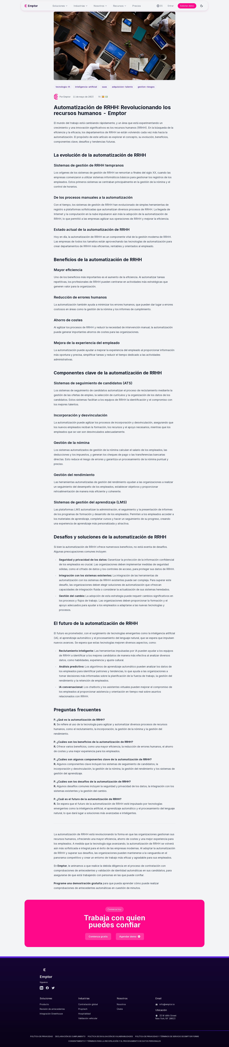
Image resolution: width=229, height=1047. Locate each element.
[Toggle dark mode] (201, 6)
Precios (136, 5)
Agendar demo (129, 936)
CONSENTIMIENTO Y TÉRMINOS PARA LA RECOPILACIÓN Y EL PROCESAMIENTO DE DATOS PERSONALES (114, 1041)
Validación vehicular (87, 1018)
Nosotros (121, 1004)
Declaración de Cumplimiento (70, 1036)
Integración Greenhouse (51, 1013)
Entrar (171, 6)
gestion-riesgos (146, 87)
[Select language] (159, 5)
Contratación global (88, 1004)
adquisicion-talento (122, 87)
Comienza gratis (98, 936)
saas (104, 87)
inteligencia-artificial (86, 87)
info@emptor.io (165, 1004)
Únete (120, 1009)
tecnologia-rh (63, 87)
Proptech (82, 1009)
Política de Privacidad (41, 1036)
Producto (44, 1004)
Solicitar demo (187, 6)
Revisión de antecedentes (52, 1009)
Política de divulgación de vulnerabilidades (110, 1036)
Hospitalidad (84, 1013)
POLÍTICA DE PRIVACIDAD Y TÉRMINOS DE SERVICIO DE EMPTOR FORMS (167, 1036)
